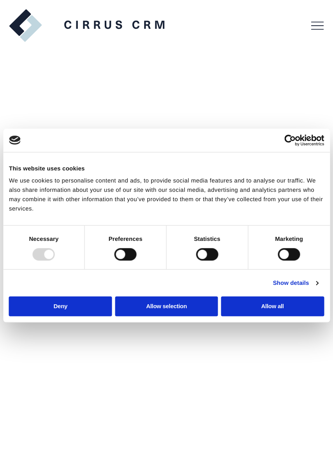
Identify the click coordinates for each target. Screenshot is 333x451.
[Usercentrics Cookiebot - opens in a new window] (290, 140)
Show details (291, 282)
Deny (60, 306)
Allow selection (166, 306)
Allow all (272, 306)
